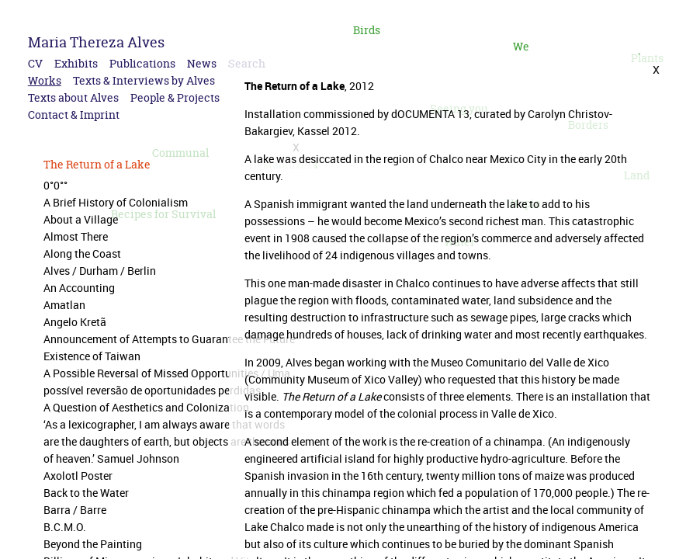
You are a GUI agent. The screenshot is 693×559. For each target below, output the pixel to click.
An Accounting (79, 287)
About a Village (80, 219)
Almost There (75, 236)
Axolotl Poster (78, 475)
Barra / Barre (74, 509)
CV (35, 63)
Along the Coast (82, 253)
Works (44, 80)
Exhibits (76, 63)
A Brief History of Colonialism (115, 202)
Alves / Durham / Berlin (99, 270)
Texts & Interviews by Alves (144, 80)
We (521, 46)
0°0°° (55, 185)
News (202, 63)
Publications (142, 63)
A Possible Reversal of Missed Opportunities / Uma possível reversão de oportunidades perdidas (166, 382)
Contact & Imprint (74, 114)
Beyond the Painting (92, 543)
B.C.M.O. (64, 526)
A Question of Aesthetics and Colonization (146, 407)
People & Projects (175, 97)
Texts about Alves (73, 97)
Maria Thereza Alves (96, 42)
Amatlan (64, 304)
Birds (366, 30)
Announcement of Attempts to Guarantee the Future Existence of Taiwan (169, 347)
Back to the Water (86, 492)
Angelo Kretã (74, 321)
